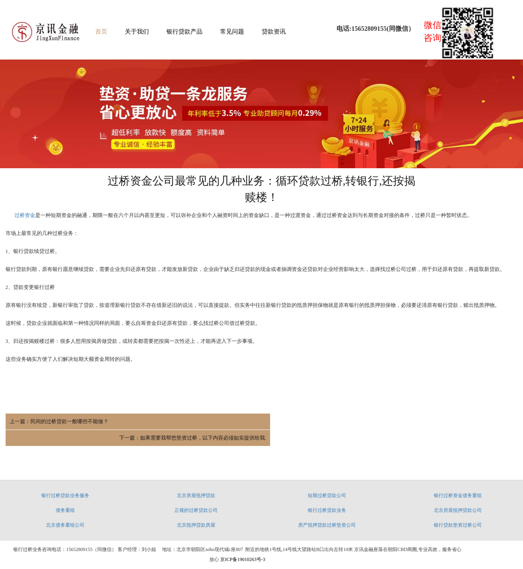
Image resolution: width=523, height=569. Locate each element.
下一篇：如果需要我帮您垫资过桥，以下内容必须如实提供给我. (440, 423)
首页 (101, 32)
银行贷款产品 (184, 32)
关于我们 (137, 32)
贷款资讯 (274, 32)
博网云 (253, 560)
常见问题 (232, 32)
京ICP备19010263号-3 (242, 546)
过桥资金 (24, 216)
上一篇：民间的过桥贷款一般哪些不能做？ (59, 423)
